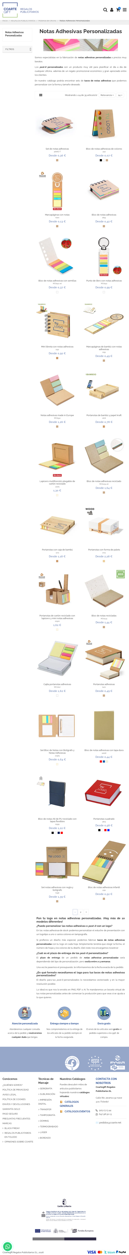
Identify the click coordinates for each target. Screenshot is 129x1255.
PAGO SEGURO (10, 1114)
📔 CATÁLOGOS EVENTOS (75, 1111)
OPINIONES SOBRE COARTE (19, 1141)
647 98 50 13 (104, 1114)
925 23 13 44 (103, 1110)
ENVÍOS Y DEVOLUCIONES (16, 1104)
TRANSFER (45, 1109)
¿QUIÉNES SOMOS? (13, 1085)
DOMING (44, 1121)
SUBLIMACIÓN (47, 1094)
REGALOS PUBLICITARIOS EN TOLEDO (18, 1135)
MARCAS (7, 1123)
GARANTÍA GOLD (11, 1109)
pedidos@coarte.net (110, 1122)
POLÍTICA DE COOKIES (14, 1099)
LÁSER (43, 1132)
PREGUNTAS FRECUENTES (16, 1118)
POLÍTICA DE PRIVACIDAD (16, 1089)
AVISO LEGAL (9, 1094)
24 (120, 95)
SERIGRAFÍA (46, 1088)
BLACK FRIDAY (12, 1128)
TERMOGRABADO (49, 1126)
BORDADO (45, 1138)
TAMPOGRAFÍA (47, 1115)
